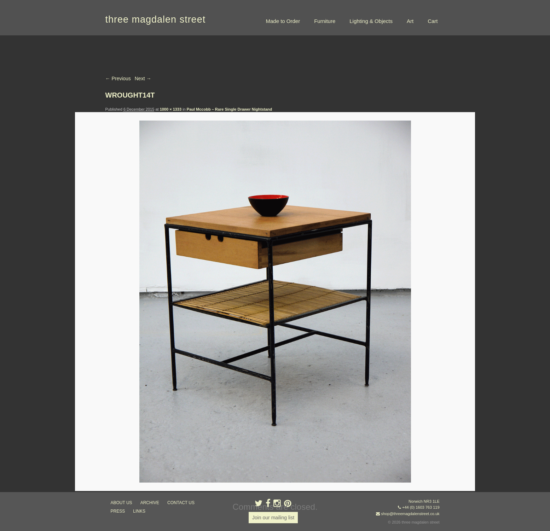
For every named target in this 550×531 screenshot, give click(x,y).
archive (149, 502)
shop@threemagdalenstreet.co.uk (410, 514)
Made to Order (283, 21)
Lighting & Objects (371, 21)
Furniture (324, 21)
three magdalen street (155, 19)
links (139, 511)
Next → (143, 78)
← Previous (118, 78)
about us (121, 502)
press (118, 511)
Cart (433, 21)
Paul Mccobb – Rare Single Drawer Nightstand (229, 109)
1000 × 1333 (170, 109)
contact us (181, 502)
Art (410, 21)
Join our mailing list (273, 517)
